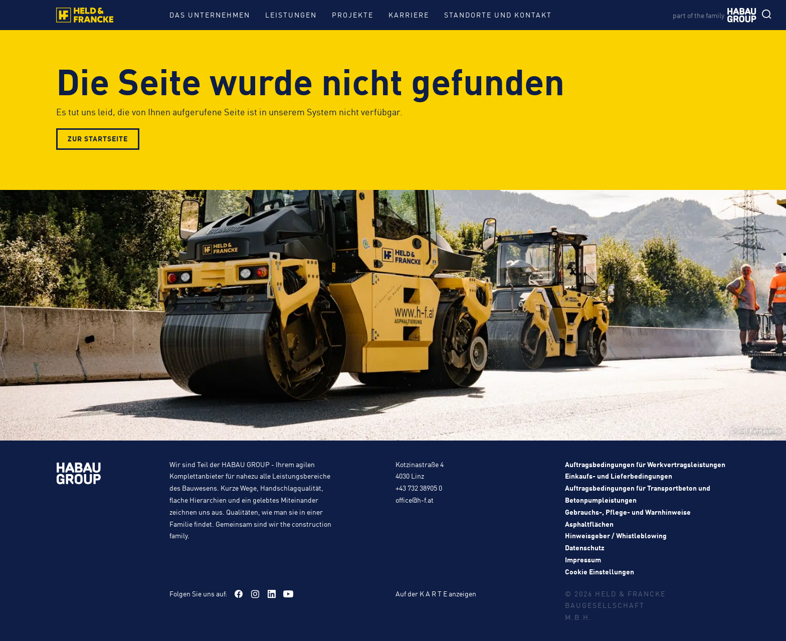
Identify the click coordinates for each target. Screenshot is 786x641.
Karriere (408, 15)
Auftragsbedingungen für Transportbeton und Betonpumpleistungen (637, 494)
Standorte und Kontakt (498, 15)
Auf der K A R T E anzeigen (436, 593)
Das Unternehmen (209, 15)
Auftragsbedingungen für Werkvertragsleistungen (645, 464)
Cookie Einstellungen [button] (599, 571)
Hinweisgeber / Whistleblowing (616, 535)
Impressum (583, 559)
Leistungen (291, 15)
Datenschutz (585, 547)
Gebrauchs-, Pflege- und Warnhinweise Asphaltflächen (628, 518)
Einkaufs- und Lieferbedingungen (618, 476)
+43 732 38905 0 (419, 488)
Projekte (352, 15)
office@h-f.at (415, 500)
